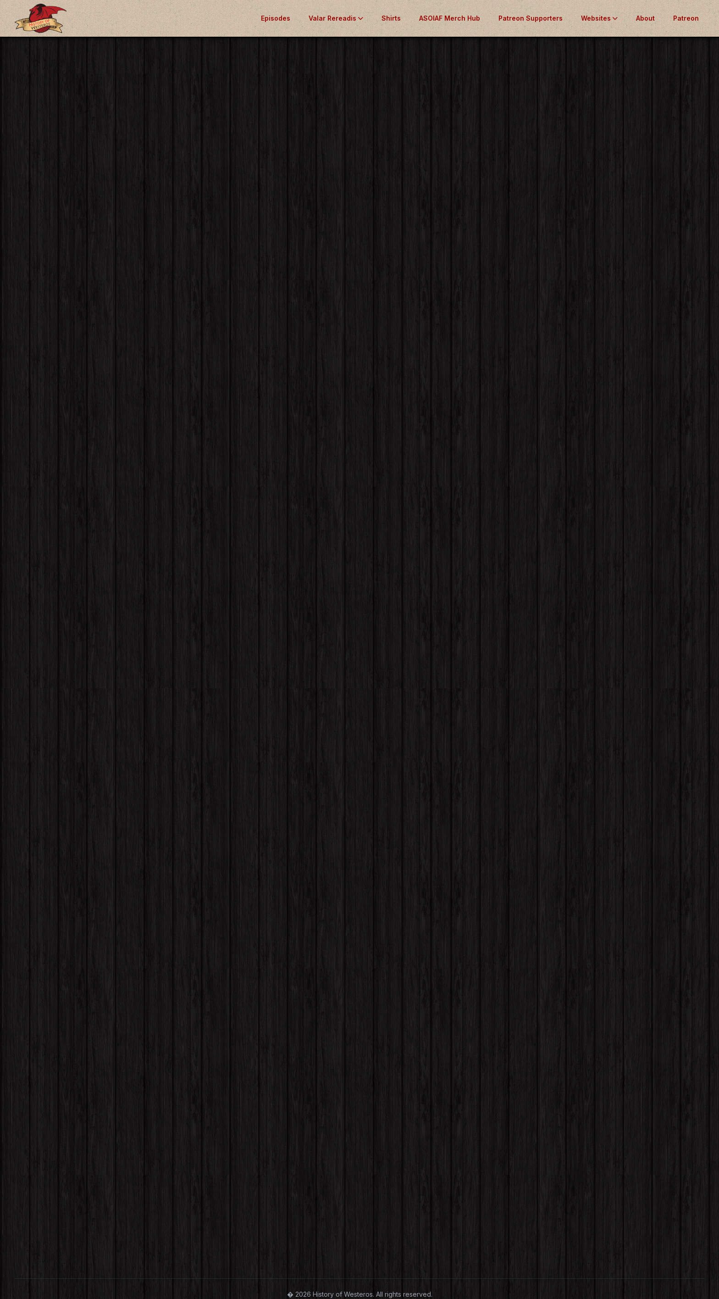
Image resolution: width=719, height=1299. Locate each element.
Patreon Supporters (530, 18)
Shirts (391, 18)
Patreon (686, 18)
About (645, 18)
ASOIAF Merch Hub (449, 18)
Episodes (275, 18)
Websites (599, 18)
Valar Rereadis (336, 18)
